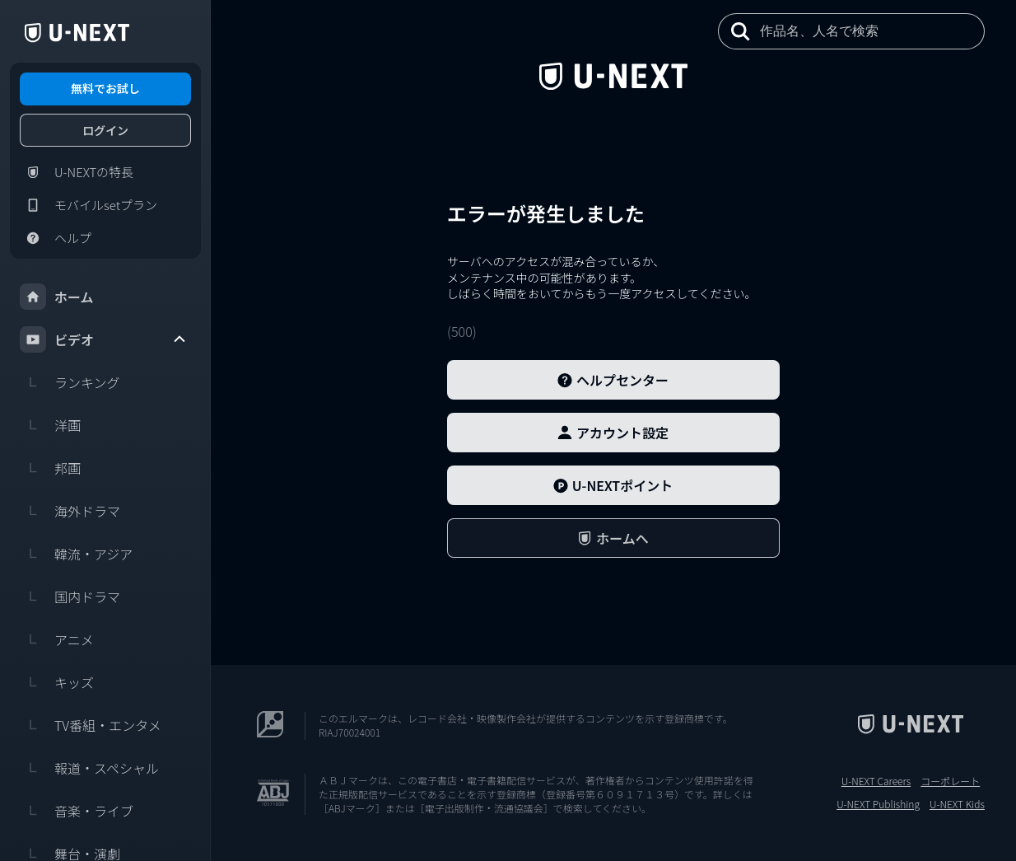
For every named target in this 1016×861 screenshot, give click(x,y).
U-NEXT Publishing (878, 804)
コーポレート (950, 781)
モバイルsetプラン (88, 205)
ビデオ (104, 339)
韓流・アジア (76, 553)
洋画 (50, 425)
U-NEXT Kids (957, 804)
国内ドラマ (70, 596)
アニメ (57, 639)
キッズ (57, 682)
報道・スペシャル (89, 768)
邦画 (50, 468)
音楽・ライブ (76, 811)
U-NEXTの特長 (76, 172)
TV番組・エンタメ (90, 725)
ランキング (70, 382)
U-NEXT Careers (876, 781)
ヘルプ (55, 238)
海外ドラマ (70, 511)
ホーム (57, 296)
